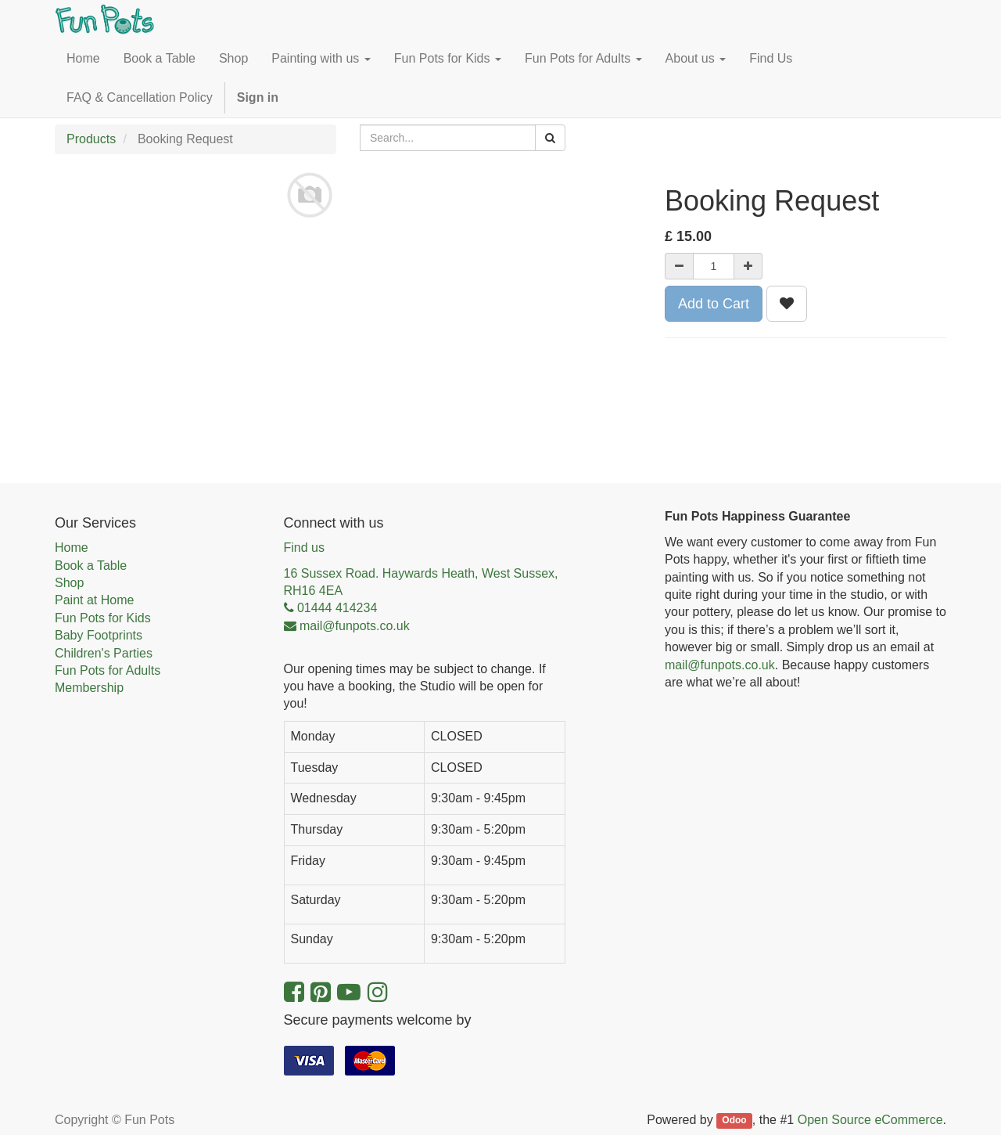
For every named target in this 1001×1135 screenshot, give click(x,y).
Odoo (734, 1120)
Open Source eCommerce (870, 1119)
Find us (304, 547)
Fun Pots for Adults (107, 670)
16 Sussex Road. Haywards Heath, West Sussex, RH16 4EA (421, 582)
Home (71, 547)
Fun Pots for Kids (103, 618)
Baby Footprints (98, 635)
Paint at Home (94, 600)
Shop (69, 582)
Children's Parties (103, 653)
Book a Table (91, 565)
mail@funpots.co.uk (720, 665)
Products (91, 139)
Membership (89, 687)
